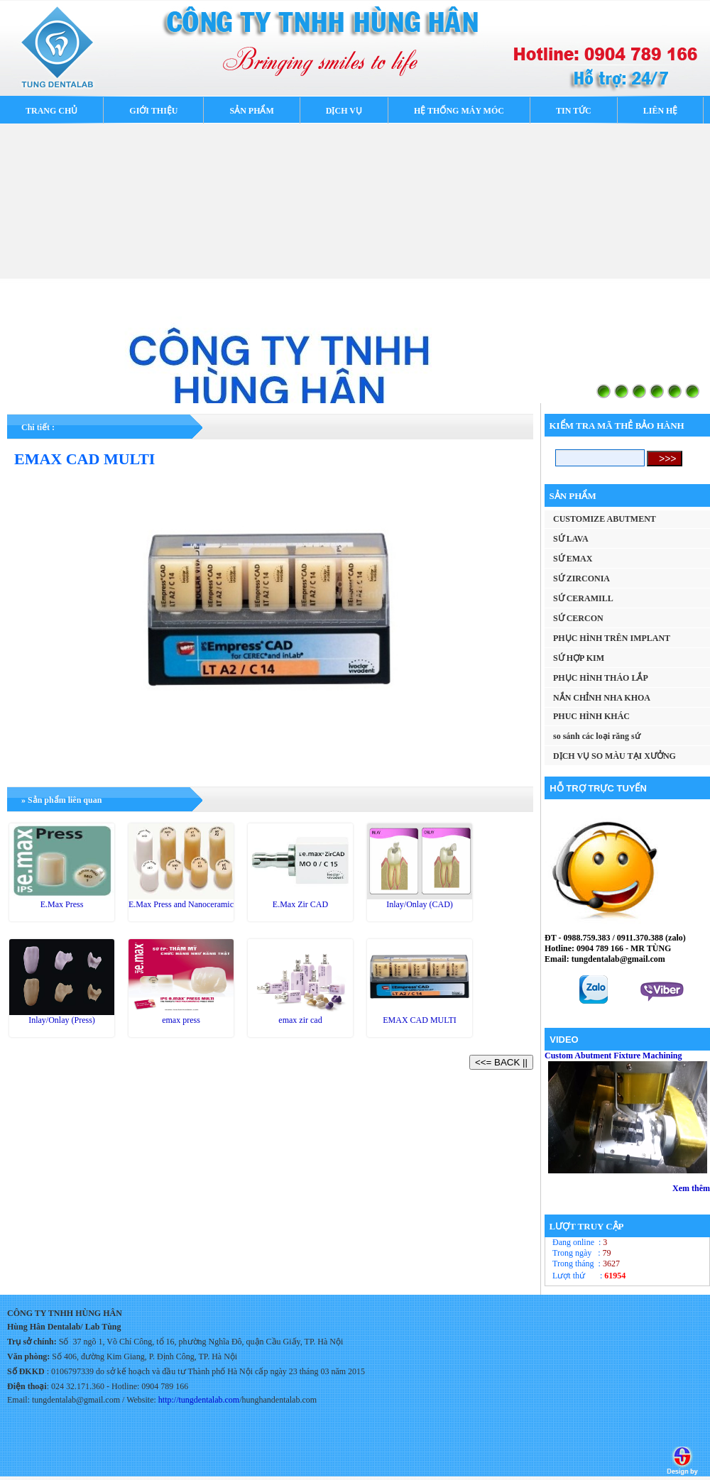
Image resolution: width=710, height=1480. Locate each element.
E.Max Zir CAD (300, 904)
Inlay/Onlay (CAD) (419, 904)
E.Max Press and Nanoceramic (181, 904)
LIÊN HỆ (660, 111)
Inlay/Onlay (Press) (61, 1020)
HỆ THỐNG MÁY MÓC (459, 111)
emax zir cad (300, 1020)
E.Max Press (62, 904)
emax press (181, 1020)
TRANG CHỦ (51, 111)
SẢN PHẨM (251, 111)
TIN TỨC (573, 111)
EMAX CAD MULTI (420, 1020)
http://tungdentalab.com (198, 1400)
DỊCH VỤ (344, 111)
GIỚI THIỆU (153, 111)
